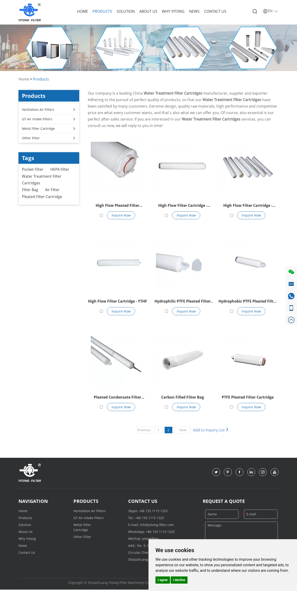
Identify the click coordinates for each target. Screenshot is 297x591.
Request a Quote (224, 502)
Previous (143, 431)
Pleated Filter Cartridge (42, 197)
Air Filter (52, 190)
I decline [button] (179, 580)
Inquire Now (121, 215)
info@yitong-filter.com (157, 526)
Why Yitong (173, 11)
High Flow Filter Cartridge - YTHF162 (247, 206)
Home (82, 11)
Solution (126, 11)
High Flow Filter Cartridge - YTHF (117, 301)
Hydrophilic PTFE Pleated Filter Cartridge (183, 302)
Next (183, 431)
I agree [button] (163, 580)
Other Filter (49, 138)
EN (271, 11)
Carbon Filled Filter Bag (182, 398)
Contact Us (215, 11)
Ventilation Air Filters (49, 109)
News (194, 11)
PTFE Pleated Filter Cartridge (248, 398)
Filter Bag (30, 190)
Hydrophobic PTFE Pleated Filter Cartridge (247, 302)
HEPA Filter (59, 169)
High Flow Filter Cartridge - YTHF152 (182, 206)
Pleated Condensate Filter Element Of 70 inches (117, 399)
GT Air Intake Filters (49, 119)
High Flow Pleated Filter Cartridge (117, 206)
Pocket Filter (32, 169)
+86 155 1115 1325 (153, 512)
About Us (148, 11)
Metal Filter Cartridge (49, 128)
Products (102, 11)
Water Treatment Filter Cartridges (41, 180)
